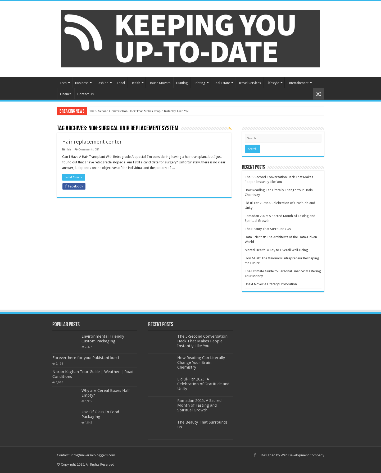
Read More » (73, 177)
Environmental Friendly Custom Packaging (102, 338)
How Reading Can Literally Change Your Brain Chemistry (201, 362)
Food (121, 83)
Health (135, 83)
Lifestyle (273, 83)
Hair (68, 149)
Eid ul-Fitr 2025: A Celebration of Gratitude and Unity (203, 384)
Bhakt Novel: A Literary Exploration (271, 284)
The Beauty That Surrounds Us (268, 229)
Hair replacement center (92, 142)
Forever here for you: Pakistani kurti (85, 357)
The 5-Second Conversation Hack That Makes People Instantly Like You (139, 111)
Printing (199, 83)
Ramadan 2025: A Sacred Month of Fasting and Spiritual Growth (199, 405)
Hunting (182, 83)
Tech (63, 83)
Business (81, 83)
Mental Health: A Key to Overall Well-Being (276, 250)
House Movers (159, 83)
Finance (65, 94)
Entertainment (298, 83)
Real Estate (222, 83)
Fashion (102, 83)
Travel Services (249, 83)
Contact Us (85, 94)
